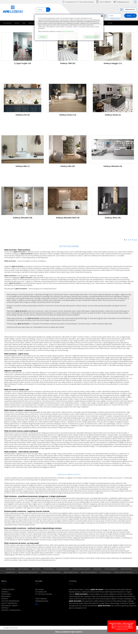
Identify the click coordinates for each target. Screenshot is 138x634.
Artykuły (5, 608)
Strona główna (7, 23)
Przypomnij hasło (115, 19)
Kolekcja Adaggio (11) (113, 63)
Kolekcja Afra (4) (23, 115)
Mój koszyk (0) (130, 9)
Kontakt (109, 23)
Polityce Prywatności (67, 31)
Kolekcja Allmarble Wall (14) (67, 217)
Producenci (6, 594)
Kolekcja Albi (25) (67, 166)
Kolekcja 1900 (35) (67, 63)
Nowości (17, 23)
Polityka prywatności (10, 601)
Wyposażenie (32, 23)
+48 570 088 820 (105, 2)
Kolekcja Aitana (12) (67, 115)
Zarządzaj (43, 37)
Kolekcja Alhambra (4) (113, 166)
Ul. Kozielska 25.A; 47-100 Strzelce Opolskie (79, 2)
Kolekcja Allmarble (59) (22, 217)
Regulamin (5, 596)
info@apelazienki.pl (123, 2)
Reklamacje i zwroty (9, 606)
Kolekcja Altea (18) (113, 217)
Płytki (23, 23)
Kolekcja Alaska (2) (113, 115)
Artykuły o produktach (11, 610)
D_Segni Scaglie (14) (22, 63)
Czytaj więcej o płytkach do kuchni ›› (69, 474)
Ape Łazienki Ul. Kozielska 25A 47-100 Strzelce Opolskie (43, 591)
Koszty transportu (9, 603)
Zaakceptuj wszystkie (91, 37)
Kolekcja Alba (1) (23, 166)
